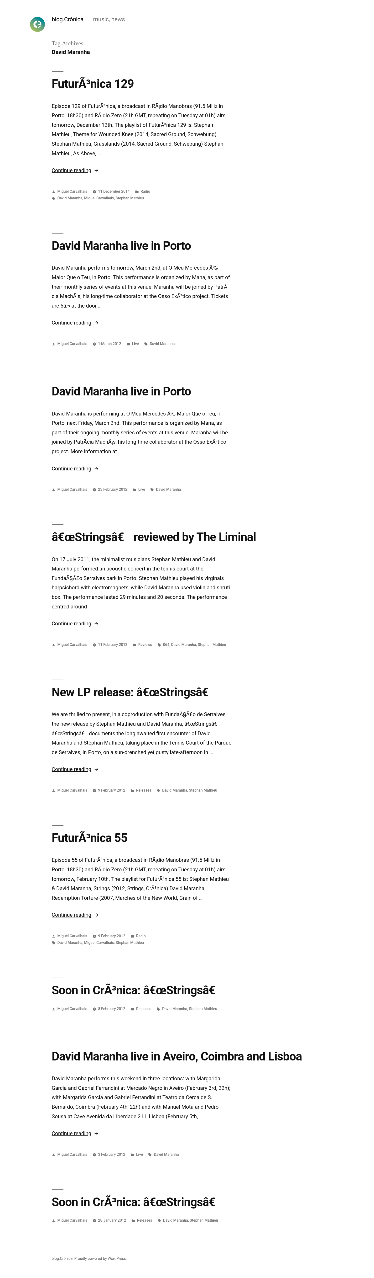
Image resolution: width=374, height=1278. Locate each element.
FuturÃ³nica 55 (89, 838)
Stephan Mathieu (130, 198)
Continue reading (75, 170)
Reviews (145, 644)
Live (135, 343)
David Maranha (70, 198)
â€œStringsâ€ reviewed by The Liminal (154, 537)
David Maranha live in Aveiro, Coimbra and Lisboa (177, 1056)
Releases (143, 790)
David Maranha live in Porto (121, 246)
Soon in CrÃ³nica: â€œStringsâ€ (137, 990)
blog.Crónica (67, 19)
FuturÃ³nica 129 (93, 84)
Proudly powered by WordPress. (100, 1258)
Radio (145, 191)
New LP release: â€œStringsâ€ (133, 692)
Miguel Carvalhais (72, 191)
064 (166, 644)
